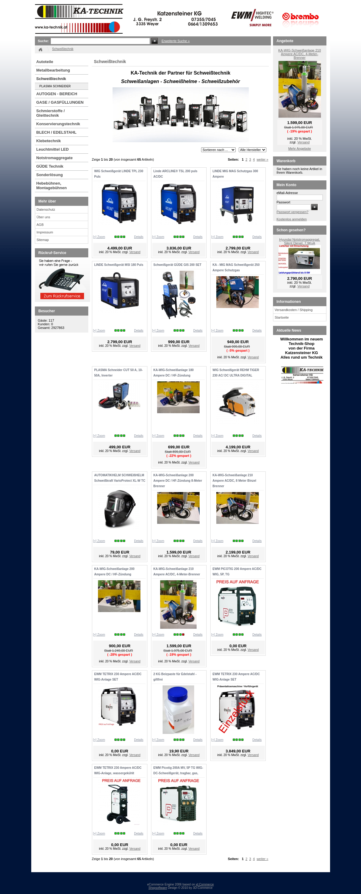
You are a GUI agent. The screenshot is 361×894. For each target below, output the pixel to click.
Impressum (45, 232)
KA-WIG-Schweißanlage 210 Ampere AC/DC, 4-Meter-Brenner (299, 54)
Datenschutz (46, 209)
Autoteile (44, 61)
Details (138, 237)
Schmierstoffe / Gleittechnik (50, 113)
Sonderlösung (49, 174)
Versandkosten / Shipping (294, 310)
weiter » (262, 159)
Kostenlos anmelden (292, 219)
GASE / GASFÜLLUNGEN (60, 102)
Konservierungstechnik (58, 124)
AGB (40, 224)
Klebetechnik (48, 141)
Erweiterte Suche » (176, 41)
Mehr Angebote (299, 148)
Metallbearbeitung (53, 70)
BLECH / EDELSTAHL (56, 132)
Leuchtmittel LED (52, 149)
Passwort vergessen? (293, 212)
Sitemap (43, 240)
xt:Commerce (205, 884)
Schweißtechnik (51, 78)
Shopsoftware (157, 887)
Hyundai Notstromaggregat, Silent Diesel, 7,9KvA (299, 241)
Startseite (282, 317)
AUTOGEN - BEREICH (56, 94)
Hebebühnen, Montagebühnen (51, 185)
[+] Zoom (99, 237)
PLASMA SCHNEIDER (55, 86)
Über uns (43, 217)
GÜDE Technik (49, 166)
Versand (134, 252)
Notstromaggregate (54, 158)
